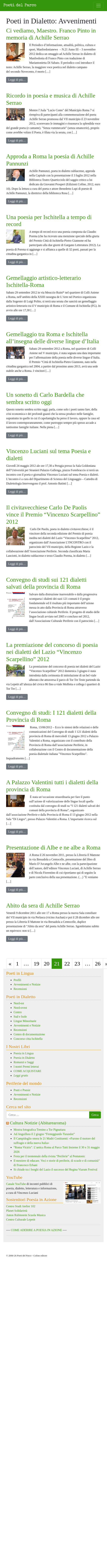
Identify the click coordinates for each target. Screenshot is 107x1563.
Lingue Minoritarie (25, 1021)
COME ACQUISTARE (27, 1071)
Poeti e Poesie (22, 1090)
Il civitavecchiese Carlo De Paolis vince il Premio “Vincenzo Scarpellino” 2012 (53, 514)
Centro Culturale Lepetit (20, 1219)
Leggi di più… (18, 79)
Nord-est (19, 1003)
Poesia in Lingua (24, 1053)
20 (46, 963)
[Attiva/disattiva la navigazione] (98, 5)
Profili (17, 980)
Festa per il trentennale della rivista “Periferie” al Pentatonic (49, 1156)
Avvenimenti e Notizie (27, 984)
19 (36, 963)
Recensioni (20, 988)
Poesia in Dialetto (24, 1057)
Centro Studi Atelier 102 (20, 1206)
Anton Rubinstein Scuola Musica (26, 1215)
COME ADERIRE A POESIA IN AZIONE (36, 1230)
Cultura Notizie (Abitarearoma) (38, 1122)
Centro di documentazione (29, 1034)
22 (67, 963)
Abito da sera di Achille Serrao (43, 905)
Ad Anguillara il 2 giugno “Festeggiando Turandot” (44, 1134)
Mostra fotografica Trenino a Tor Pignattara (39, 1129)
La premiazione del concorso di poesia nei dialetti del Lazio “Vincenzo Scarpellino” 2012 (52, 651)
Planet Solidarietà (16, 1210)
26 (97, 963)
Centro (18, 1012)
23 (77, 963)
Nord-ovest (20, 1007)
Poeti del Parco (19, 5)
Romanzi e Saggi (24, 1062)
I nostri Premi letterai (26, 1066)
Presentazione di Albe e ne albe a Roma (53, 847)
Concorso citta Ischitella (28, 1038)
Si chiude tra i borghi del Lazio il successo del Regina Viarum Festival (55, 1169)
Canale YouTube (16, 1183)
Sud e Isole (20, 1016)
